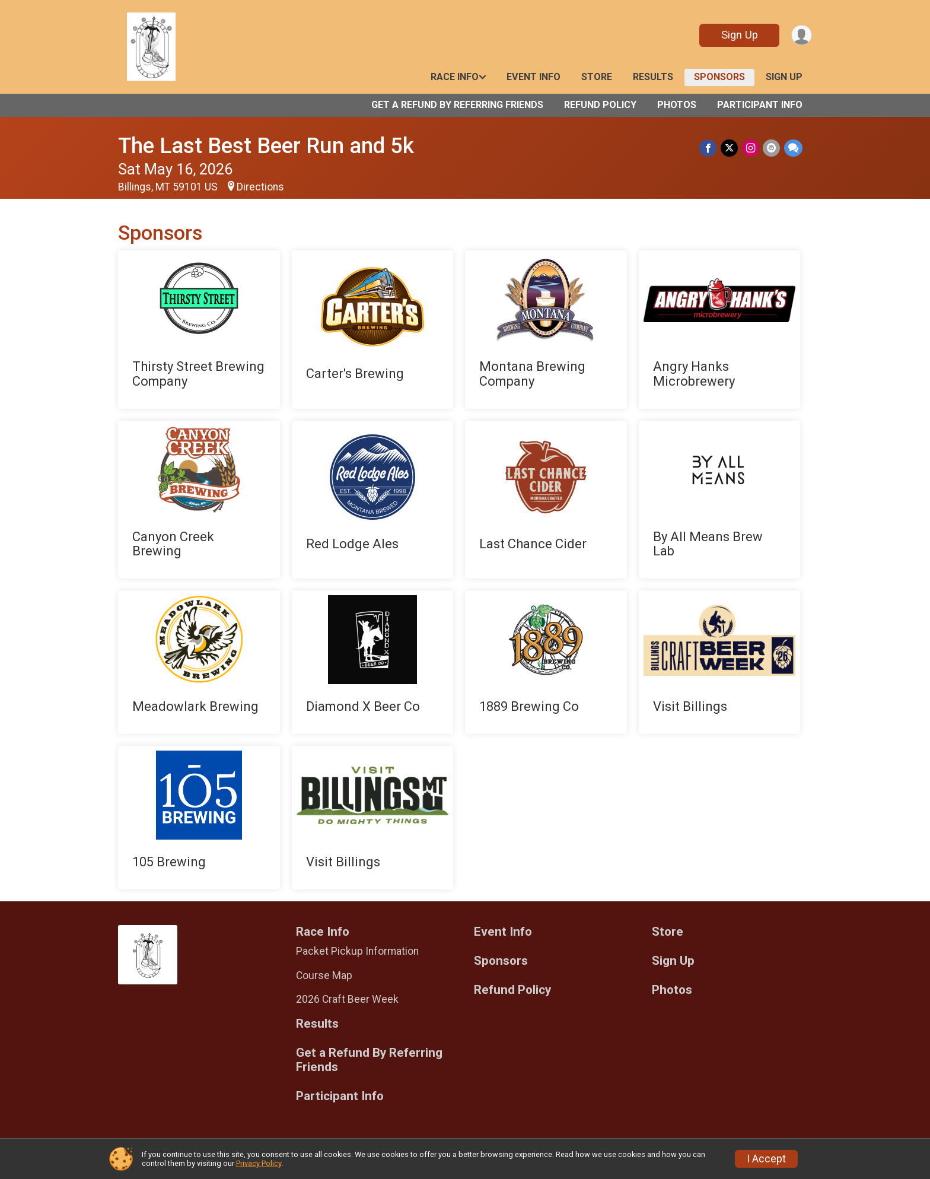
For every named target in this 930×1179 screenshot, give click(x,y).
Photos (676, 104)
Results (653, 76)
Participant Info (759, 104)
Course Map (324, 975)
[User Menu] (801, 35)
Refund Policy (600, 104)
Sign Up (738, 34)
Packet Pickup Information (357, 951)
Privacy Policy (258, 1163)
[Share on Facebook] (709, 148)
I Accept (766, 1159)
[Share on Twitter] (730, 148)
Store (596, 76)
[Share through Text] (793, 148)
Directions (260, 187)
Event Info (533, 76)
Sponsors (719, 76)
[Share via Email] (772, 148)
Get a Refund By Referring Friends (457, 104)
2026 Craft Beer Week (347, 999)
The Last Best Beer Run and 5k (266, 145)
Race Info (455, 76)
